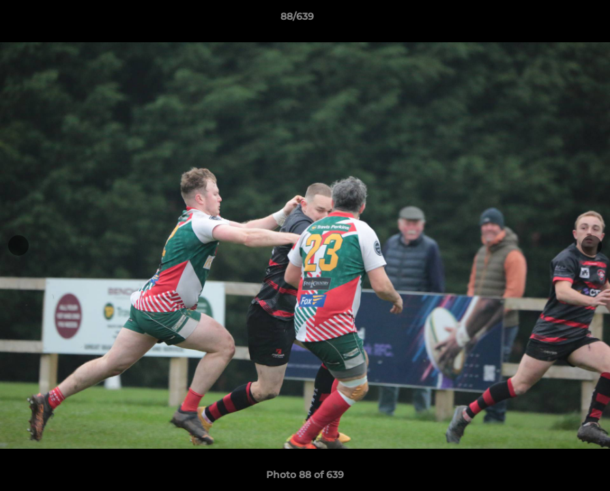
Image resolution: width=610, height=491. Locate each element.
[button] (552, 20)
